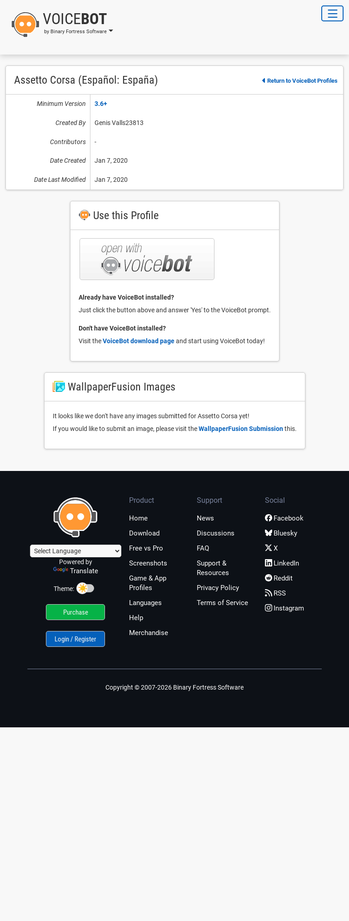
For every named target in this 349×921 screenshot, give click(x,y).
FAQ (203, 548)
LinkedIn (282, 563)
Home (138, 518)
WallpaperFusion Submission (241, 428)
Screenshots (148, 563)
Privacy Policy (218, 588)
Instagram (284, 608)
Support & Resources (213, 568)
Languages (145, 603)
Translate (75, 571)
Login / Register (75, 639)
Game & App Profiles (147, 583)
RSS (275, 593)
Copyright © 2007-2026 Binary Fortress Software (174, 687)
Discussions (215, 533)
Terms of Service (222, 603)
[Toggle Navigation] (332, 13)
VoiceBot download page (138, 341)
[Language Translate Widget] (75, 551)
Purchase (75, 612)
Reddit (279, 578)
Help (136, 618)
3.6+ (101, 103)
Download (144, 533)
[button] (59, 24)
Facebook (284, 518)
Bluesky (281, 533)
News (205, 518)
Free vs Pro (146, 548)
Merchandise (148, 633)
